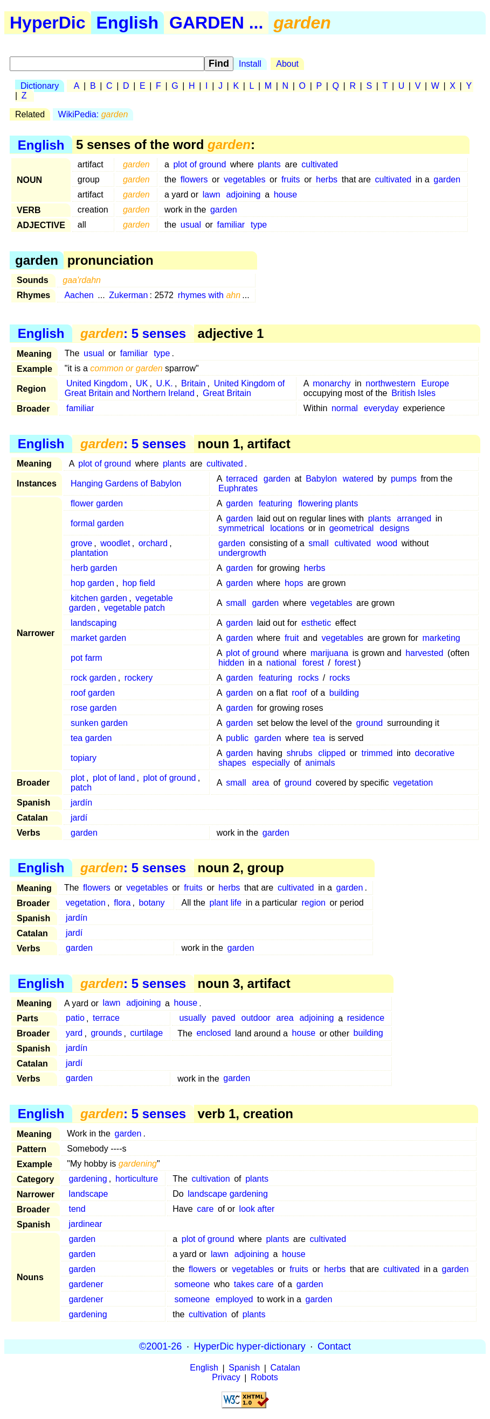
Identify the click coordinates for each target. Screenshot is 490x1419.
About (287, 63)
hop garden (92, 583)
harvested (424, 653)
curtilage (146, 1033)
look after (257, 1208)
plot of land (114, 777)
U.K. (164, 383)
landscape (88, 1193)
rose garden (93, 707)
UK (142, 383)
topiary (83, 758)
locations (287, 528)
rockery (139, 677)
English (127, 22)
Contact (334, 1346)
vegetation (413, 782)
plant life (226, 902)
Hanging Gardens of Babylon (126, 483)
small (318, 543)
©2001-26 (160, 1346)
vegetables (244, 179)
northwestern (390, 383)
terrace (106, 1018)
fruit (292, 638)
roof (299, 692)
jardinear (85, 1224)
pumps (404, 478)
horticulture (136, 1178)
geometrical (351, 528)
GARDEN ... (216, 22)
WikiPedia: (93, 114)
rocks (308, 677)
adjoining (243, 194)
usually (192, 1018)
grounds (106, 1033)
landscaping (93, 622)
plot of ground (199, 164)
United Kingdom (97, 383)
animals (320, 762)
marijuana (329, 653)
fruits (290, 179)
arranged (414, 518)
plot (78, 777)
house (286, 194)
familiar (231, 224)
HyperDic (48, 22)
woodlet (115, 543)
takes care (254, 1284)
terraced (242, 478)
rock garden (93, 677)
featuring (275, 503)
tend (76, 1208)
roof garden (93, 692)
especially (270, 762)
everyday (381, 408)
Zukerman (128, 295)
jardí (79, 817)
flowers (194, 179)
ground (369, 723)
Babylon (321, 478)
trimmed (377, 753)
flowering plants (328, 503)
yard (74, 1033)
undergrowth (242, 552)
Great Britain (227, 393)
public (237, 738)
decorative (434, 753)
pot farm (86, 657)
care (205, 1208)
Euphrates (238, 488)
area (260, 782)
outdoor (255, 1018)
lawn (211, 194)
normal (345, 408)
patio (75, 1018)
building (344, 692)
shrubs (299, 753)
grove (81, 543)
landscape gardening (228, 1193)
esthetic (316, 622)
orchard (153, 543)
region (314, 902)
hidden (231, 662)
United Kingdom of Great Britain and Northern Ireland (175, 388)
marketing (441, 638)
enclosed (213, 1033)
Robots (264, 1377)
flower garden (97, 503)
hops (294, 583)
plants (269, 164)
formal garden (97, 523)
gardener (85, 1284)
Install (250, 63)
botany (152, 902)
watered (358, 478)
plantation (89, 552)
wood (387, 543)
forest (313, 662)
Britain (193, 383)
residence (365, 1018)
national (281, 662)
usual (191, 224)
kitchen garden (99, 598)
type (259, 224)
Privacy (226, 1377)
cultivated (319, 164)
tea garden (91, 738)
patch (81, 787)
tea (319, 738)
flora (122, 902)
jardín (81, 802)
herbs (326, 179)
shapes (232, 762)
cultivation (210, 1178)
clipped (332, 753)
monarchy (331, 383)
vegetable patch (134, 607)
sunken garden (99, 723)
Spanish (244, 1368)
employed (234, 1299)
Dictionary (39, 85)
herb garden (94, 568)
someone (192, 1284)
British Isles (413, 393)
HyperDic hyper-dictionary (250, 1346)
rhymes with (209, 295)
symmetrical (241, 528)
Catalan (285, 1368)
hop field (138, 583)
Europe (436, 383)
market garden (98, 638)
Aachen (78, 295)
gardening (87, 1178)
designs (394, 528)
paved (224, 1018)
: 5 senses (133, 333)
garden (446, 179)
